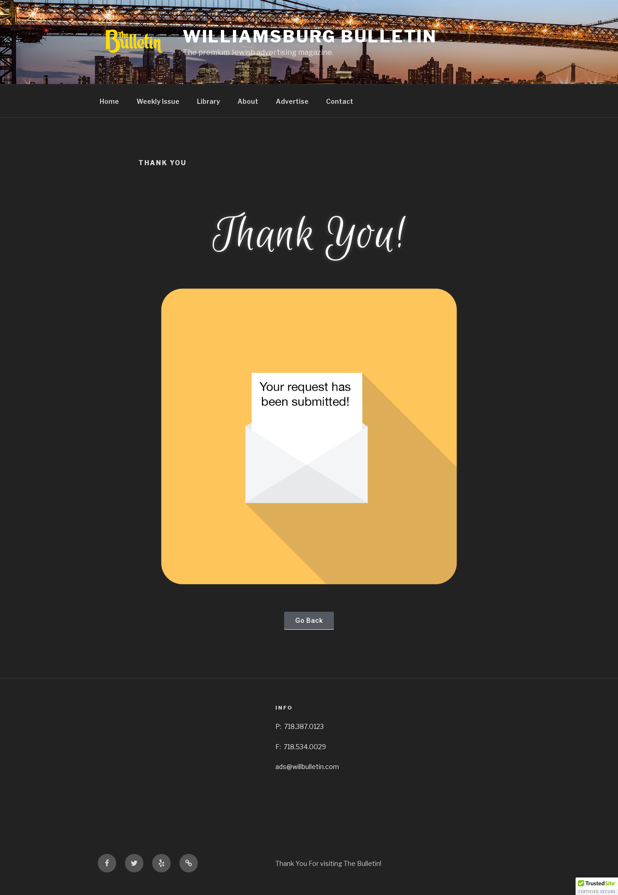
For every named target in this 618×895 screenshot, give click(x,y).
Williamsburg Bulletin (310, 36)
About (248, 101)
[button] (309, 621)
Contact (339, 101)
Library (208, 101)
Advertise (292, 101)
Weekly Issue (158, 101)
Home (109, 101)
